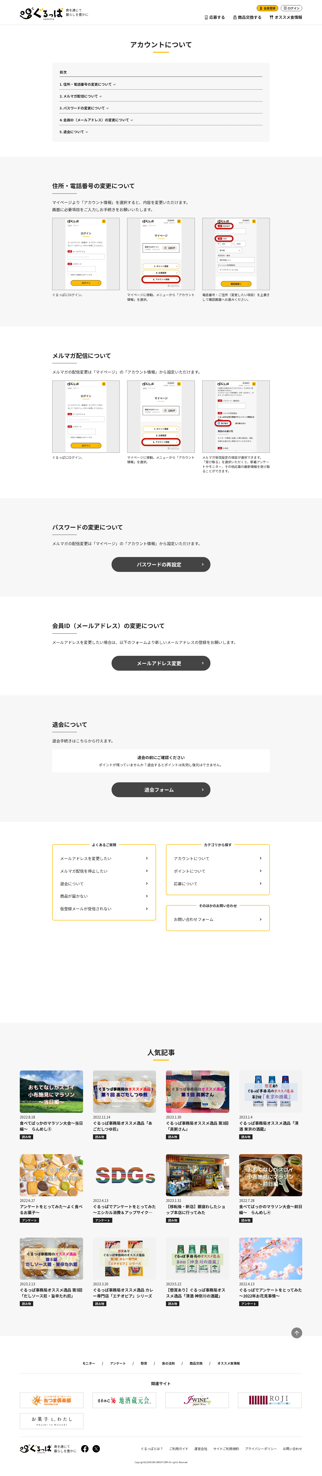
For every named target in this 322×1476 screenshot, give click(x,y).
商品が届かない (74, 896)
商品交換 (196, 1363)
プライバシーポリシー (261, 1448)
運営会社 (200, 1448)
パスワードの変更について (84, 107)
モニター (88, 1363)
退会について (73, 131)
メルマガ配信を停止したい (84, 871)
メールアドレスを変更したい (86, 858)
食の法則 (168, 1363)
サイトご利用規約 (226, 1448)
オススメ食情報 (286, 17)
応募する (214, 17)
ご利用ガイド (178, 1448)
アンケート (118, 1363)
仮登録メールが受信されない (86, 909)
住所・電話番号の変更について (87, 84)
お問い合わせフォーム (193, 919)
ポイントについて (190, 871)
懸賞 (144, 1363)
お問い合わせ (292, 1448)
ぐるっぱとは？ (152, 1448)
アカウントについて (191, 858)
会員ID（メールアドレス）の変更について (96, 119)
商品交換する (247, 17)
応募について (186, 884)
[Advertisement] (161, 977)
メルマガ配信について (80, 96)
